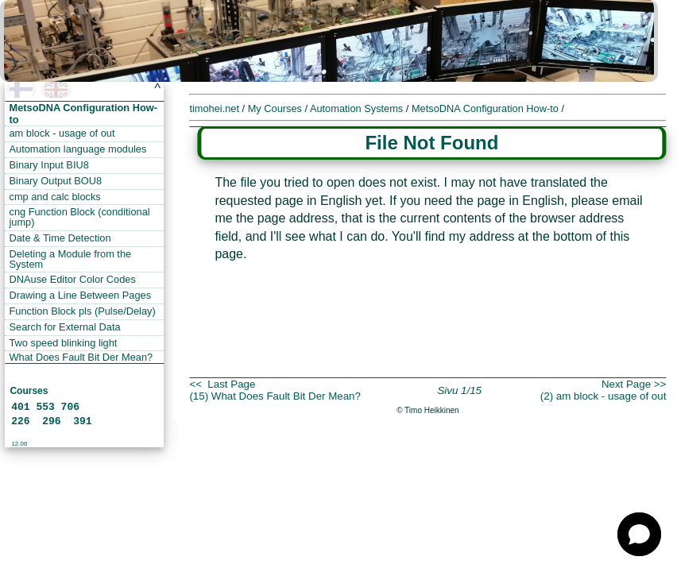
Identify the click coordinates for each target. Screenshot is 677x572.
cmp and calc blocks (55, 197)
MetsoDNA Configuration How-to (486, 108)
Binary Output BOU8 (56, 181)
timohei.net (214, 108)
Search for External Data (65, 327)
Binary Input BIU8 (49, 165)
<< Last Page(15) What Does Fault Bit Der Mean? (275, 390)
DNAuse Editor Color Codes (73, 279)
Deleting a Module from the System (71, 259)
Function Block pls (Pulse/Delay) (83, 311)
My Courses (276, 108)
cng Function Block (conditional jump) (80, 217)
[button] (639, 534)
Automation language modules (78, 149)
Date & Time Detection (60, 238)
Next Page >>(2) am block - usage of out (603, 390)
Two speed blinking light (64, 343)
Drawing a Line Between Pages (81, 295)
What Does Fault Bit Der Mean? (81, 357)
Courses (29, 390)
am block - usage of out (62, 133)
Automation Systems (358, 108)
